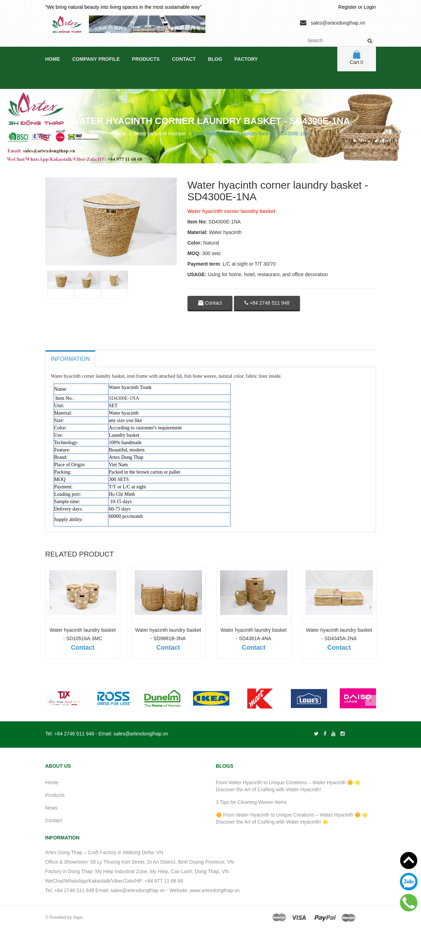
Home (52, 59)
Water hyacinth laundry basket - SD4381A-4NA (254, 634)
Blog (215, 59)
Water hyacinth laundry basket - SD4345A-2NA (339, 634)
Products (146, 59)
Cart (356, 57)
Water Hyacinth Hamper (160, 133)
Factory (246, 59)
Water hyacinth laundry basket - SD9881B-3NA (168, 634)
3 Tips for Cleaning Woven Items (251, 802)
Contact (184, 59)
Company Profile (96, 59)
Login (370, 7)
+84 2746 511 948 (266, 303)
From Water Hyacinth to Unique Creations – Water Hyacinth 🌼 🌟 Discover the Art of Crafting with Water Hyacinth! (288, 786)
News (51, 808)
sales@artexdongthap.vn (338, 23)
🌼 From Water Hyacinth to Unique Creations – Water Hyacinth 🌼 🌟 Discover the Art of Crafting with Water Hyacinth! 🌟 (292, 818)
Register (347, 7)
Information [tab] (70, 359)
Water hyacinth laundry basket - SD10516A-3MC (83, 634)
